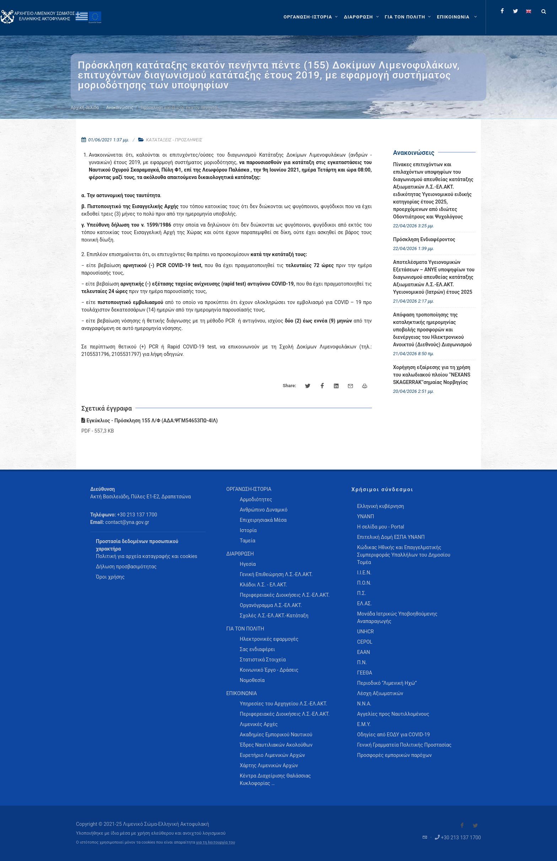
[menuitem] (457, 17)
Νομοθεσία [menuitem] (252, 680)
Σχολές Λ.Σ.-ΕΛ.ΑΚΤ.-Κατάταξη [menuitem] (274, 615)
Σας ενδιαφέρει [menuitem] (257, 649)
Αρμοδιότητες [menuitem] (256, 499)
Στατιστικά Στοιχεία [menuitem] (263, 659)
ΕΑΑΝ (363, 652)
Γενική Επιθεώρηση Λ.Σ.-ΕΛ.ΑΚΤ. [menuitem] (276, 574)
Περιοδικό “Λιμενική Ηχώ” (387, 683)
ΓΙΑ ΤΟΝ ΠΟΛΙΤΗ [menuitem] (245, 629)
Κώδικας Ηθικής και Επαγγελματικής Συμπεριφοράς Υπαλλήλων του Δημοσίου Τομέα (403, 555)
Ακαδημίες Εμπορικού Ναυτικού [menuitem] (276, 734)
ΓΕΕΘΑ (364, 673)
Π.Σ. (361, 593)
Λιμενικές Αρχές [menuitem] (259, 724)
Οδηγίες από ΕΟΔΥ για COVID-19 (393, 734)
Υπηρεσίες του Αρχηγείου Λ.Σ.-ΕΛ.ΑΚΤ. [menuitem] (283, 703)
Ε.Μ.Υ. (364, 724)
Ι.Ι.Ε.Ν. (364, 572)
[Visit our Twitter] (475, 825)
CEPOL (364, 642)
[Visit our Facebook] (462, 825)
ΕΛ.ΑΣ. (364, 603)
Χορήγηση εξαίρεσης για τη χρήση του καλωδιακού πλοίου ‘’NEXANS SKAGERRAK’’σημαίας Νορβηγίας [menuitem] (432, 374)
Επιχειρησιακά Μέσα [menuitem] (263, 520)
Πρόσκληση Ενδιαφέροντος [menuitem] (424, 239)
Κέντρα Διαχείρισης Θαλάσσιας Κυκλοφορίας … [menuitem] (275, 779)
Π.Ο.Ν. (364, 583)
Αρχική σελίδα (85, 107)
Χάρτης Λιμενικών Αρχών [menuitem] (269, 765)
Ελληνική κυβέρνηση (380, 506)
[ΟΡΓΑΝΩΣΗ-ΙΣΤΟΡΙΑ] (311, 17)
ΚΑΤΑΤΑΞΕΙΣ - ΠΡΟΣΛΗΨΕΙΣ (174, 139)
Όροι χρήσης (110, 577)
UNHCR (365, 631)
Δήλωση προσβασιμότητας (126, 566)
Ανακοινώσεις (119, 107)
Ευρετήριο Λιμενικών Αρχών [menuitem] (272, 755)
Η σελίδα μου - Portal (380, 527)
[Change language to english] (528, 11)
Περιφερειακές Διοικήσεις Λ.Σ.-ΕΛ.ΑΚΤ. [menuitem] (285, 595)
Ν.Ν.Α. (364, 703)
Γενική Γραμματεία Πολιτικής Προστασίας (404, 745)
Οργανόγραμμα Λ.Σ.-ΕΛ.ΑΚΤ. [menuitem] (271, 605)
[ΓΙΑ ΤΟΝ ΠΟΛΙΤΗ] (408, 17)
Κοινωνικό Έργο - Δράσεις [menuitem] (269, 670)
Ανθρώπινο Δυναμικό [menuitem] (263, 510)
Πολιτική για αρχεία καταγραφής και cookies (146, 556)
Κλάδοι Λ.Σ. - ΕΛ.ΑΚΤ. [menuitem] (263, 584)
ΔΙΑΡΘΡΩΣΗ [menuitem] (240, 554)
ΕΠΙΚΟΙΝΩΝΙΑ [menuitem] (241, 693)
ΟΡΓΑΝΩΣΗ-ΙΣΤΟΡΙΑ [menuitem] (248, 489)
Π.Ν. (362, 662)
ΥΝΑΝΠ (365, 516)
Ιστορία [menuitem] (248, 530)
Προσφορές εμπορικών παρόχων (394, 755)
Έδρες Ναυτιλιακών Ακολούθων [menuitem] (276, 745)
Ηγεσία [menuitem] (248, 564)
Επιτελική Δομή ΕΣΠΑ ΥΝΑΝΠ (390, 537)
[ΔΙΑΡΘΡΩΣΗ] (362, 17)
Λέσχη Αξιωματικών (380, 693)
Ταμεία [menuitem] (247, 540)
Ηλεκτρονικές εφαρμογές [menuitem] (269, 639)
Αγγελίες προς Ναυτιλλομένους (393, 714)
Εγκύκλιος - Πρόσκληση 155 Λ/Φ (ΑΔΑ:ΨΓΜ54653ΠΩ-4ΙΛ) (149, 420)
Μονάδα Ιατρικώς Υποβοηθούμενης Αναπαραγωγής (397, 617)
